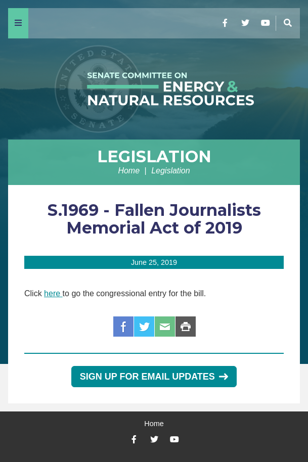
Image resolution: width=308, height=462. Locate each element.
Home (129, 170)
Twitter (144, 326)
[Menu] (18, 23)
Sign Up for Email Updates (154, 377)
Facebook (123, 326)
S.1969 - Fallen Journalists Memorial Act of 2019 (154, 219)
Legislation (154, 156)
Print (185, 326)
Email (165, 326)
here (52, 293)
